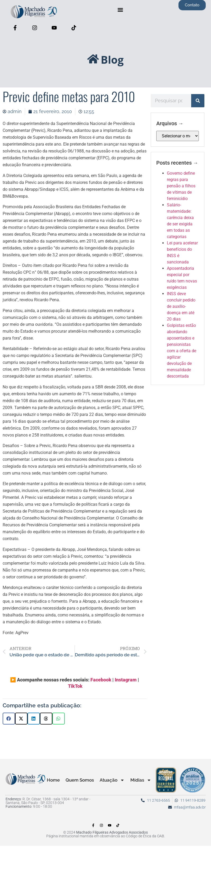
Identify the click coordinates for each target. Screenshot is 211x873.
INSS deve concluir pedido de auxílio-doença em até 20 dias (181, 306)
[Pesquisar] (197, 100)
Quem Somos (80, 780)
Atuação (112, 780)
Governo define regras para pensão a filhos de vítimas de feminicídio (181, 186)
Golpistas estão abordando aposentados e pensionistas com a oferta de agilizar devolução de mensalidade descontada (181, 351)
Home (53, 780)
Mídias (140, 780)
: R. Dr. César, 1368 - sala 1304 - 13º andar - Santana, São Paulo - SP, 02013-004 (48, 801)
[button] (120, 9)
